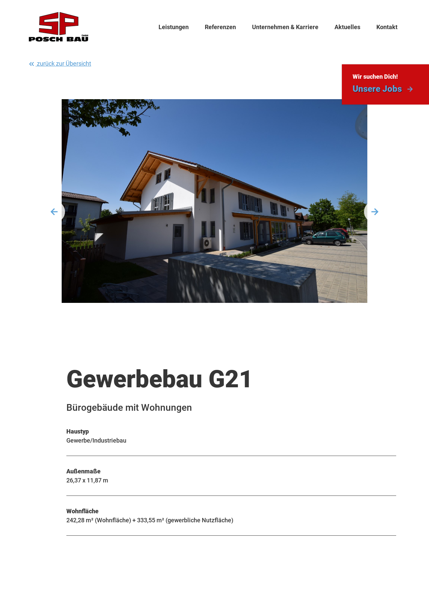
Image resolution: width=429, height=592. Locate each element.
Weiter (374, 211)
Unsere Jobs (377, 89)
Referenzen (220, 26)
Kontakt (386, 26)
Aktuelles (347, 26)
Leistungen (174, 26)
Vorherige (54, 211)
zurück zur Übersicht (59, 64)
